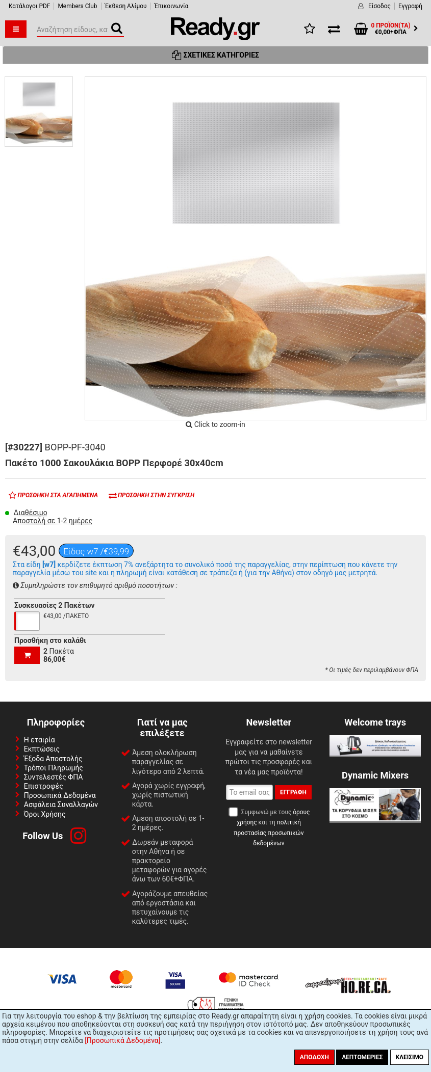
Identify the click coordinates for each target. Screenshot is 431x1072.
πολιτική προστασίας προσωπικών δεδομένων (268, 833)
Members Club (77, 6)
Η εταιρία (39, 740)
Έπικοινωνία (171, 6)
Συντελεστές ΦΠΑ (53, 777)
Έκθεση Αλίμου (126, 6)
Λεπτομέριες (362, 1057)
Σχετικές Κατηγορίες (215, 55)
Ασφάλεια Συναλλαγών (61, 804)
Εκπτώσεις (42, 749)
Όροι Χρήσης (45, 814)
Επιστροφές (43, 786)
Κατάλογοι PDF (29, 6)
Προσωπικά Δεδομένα (60, 795)
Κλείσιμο (409, 1057)
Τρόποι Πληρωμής (53, 768)
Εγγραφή (410, 6)
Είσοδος (379, 6)
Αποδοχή (314, 1057)
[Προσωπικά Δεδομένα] (122, 1040)
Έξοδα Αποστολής (53, 759)
